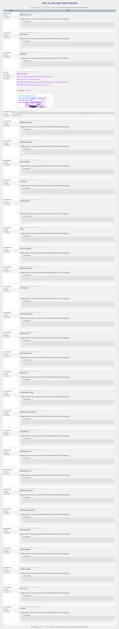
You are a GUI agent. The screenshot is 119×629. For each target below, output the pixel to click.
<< (39, 7)
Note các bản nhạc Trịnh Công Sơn (59, 3)
